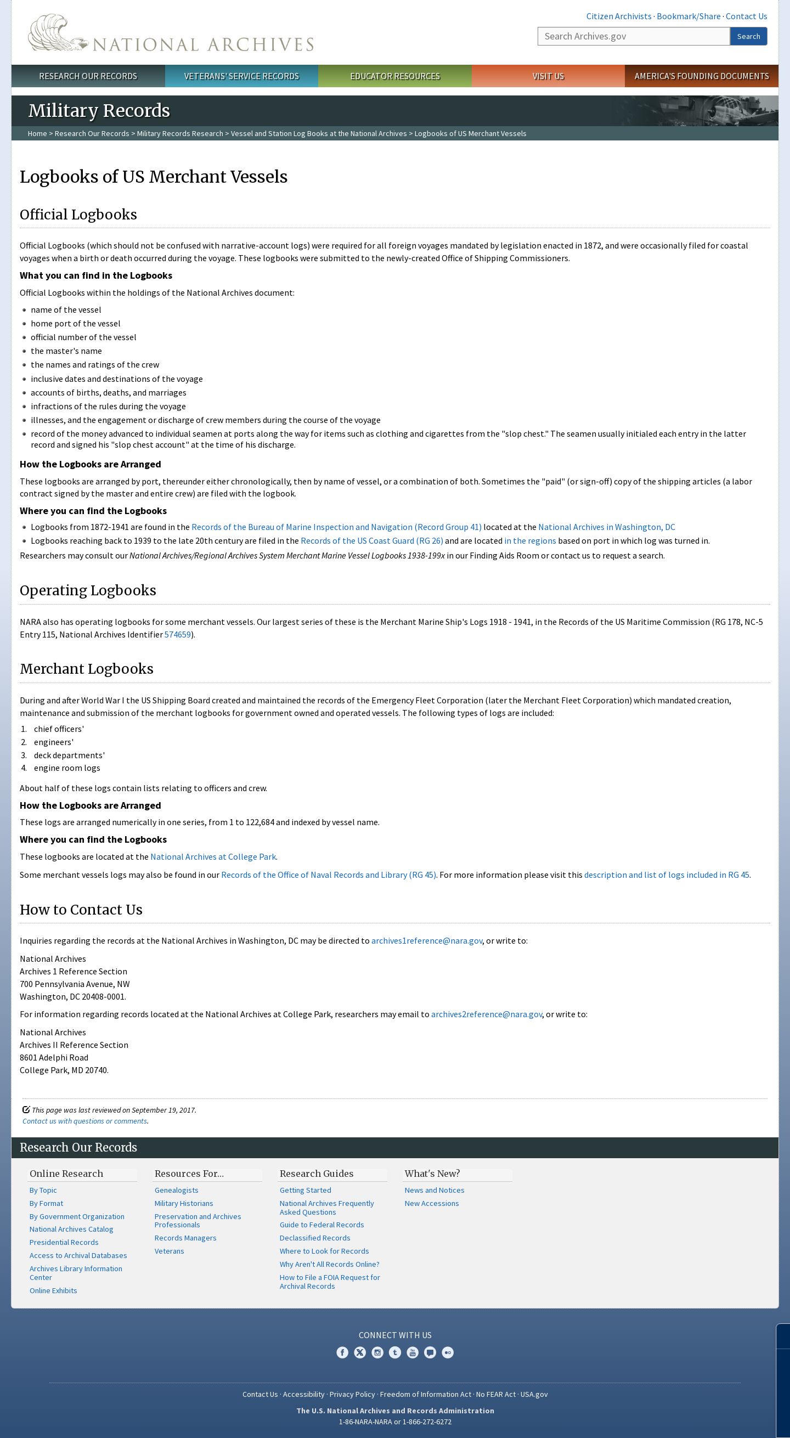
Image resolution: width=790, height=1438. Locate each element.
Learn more (692, 1418)
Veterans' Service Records (241, 75)
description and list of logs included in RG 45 (666, 874)
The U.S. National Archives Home (170, 32)
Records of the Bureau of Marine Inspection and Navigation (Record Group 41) (336, 526)
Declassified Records (315, 1238)
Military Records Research (180, 133)
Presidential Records (64, 1242)
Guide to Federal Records (322, 1225)
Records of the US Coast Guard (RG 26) (372, 540)
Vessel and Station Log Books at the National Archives (319, 133)
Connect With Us (395, 1334)
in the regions (530, 540)
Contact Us (747, 15)
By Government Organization (77, 1216)
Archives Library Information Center (76, 1273)
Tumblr (395, 1352)
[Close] (777, 1336)
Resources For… (189, 1173)
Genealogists (177, 1190)
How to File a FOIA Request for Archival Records (330, 1281)
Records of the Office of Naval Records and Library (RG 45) (328, 874)
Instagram (377, 1352)
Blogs (430, 1352)
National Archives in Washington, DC (606, 526)
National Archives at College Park (213, 856)
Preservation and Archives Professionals (198, 1220)
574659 (178, 634)
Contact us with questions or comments (84, 1121)
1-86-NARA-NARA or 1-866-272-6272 (395, 1421)
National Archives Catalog (72, 1229)
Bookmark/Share (689, 15)
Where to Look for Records (324, 1251)
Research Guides (317, 1173)
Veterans (169, 1251)
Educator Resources (395, 75)
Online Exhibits (53, 1290)
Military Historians (184, 1203)
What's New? (432, 1173)
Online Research (66, 1173)
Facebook (342, 1352)
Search (748, 36)
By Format (46, 1203)
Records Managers (186, 1238)
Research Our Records (88, 75)
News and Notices (435, 1190)
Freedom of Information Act (425, 1394)
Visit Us (548, 75)
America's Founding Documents (702, 75)
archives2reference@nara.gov (486, 1013)
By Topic (43, 1190)
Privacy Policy (352, 1394)
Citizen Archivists (619, 15)
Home (37, 133)
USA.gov (534, 1394)
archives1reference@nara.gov (426, 940)
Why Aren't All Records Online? (330, 1264)
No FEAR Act (496, 1394)
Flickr (447, 1352)
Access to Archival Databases (78, 1255)
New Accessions (432, 1203)
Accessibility (304, 1394)
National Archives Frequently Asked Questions (327, 1207)
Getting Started (305, 1190)
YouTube (412, 1352)
